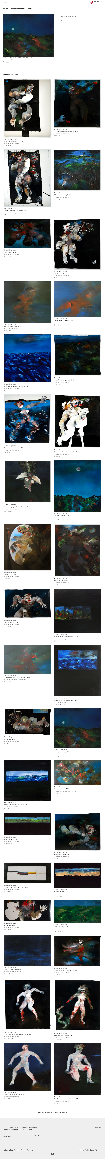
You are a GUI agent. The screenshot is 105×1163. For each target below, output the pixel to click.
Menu (5, 2)
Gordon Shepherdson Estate (22, 9)
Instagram (97, 1127)
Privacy (32, 1150)
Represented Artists (45, 1112)
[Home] (96, 2)
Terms (25, 1150)
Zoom (63, 21)
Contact (18, 1150)
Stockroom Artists (61, 1112)
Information (9, 1150)
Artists (5, 9)
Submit (37, 1135)
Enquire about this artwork (69, 17)
